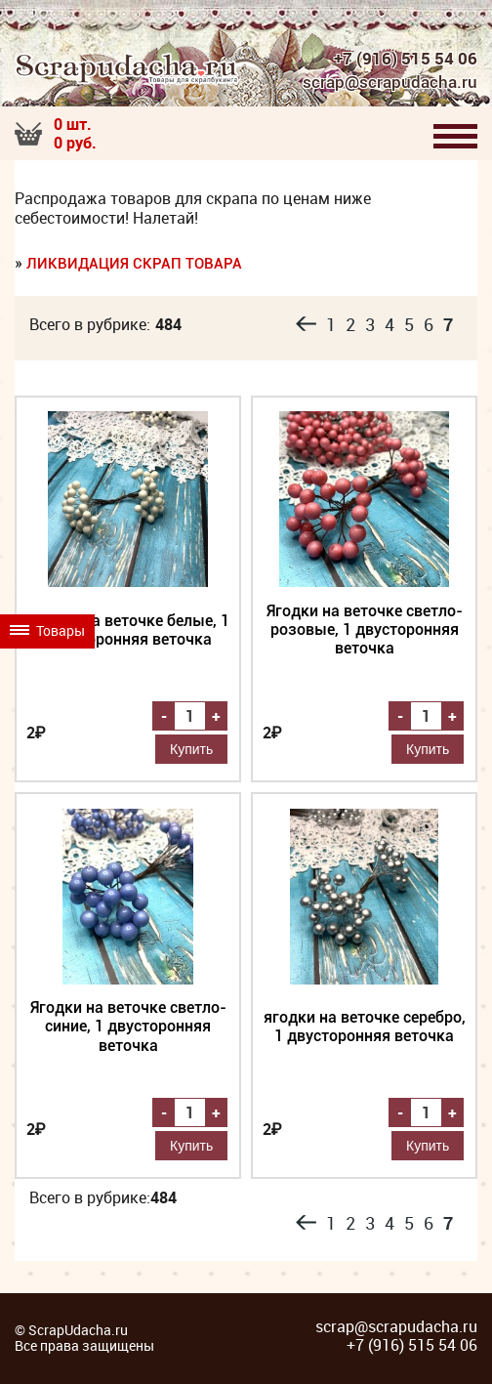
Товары (52, 710)
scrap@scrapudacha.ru (387, 83)
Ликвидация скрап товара (134, 264)
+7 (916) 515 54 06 (405, 58)
